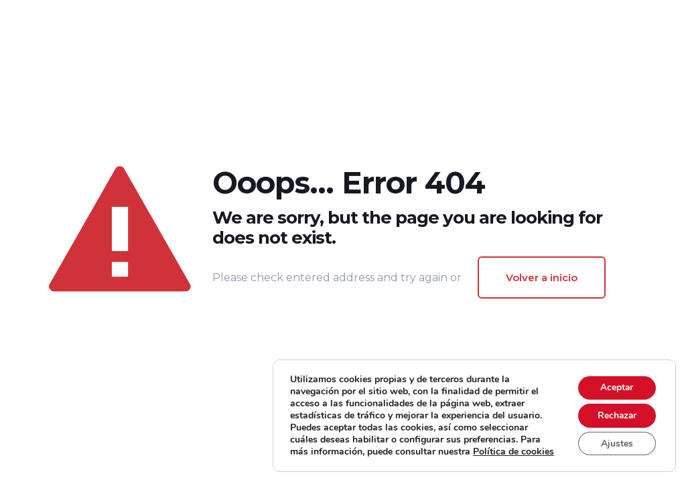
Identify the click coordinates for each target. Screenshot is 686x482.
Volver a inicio (541, 277)
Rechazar (616, 409)
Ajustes (616, 437)
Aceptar (615, 381)
